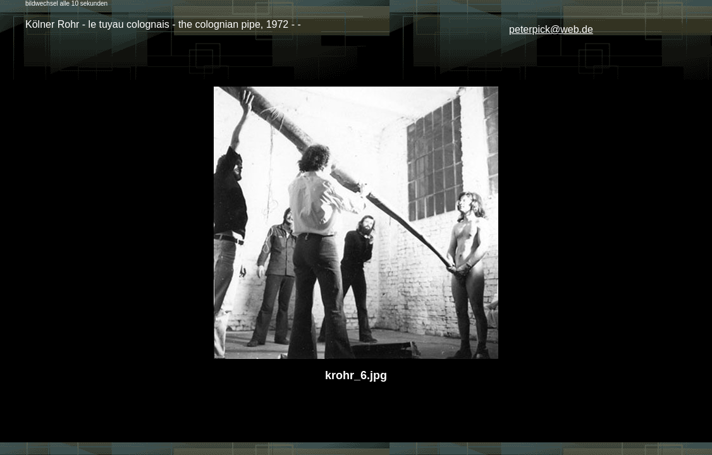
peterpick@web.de (551, 29)
